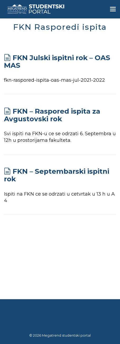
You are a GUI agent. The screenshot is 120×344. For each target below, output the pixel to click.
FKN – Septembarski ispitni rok (56, 175)
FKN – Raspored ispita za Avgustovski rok (52, 115)
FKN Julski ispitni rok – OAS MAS (57, 62)
